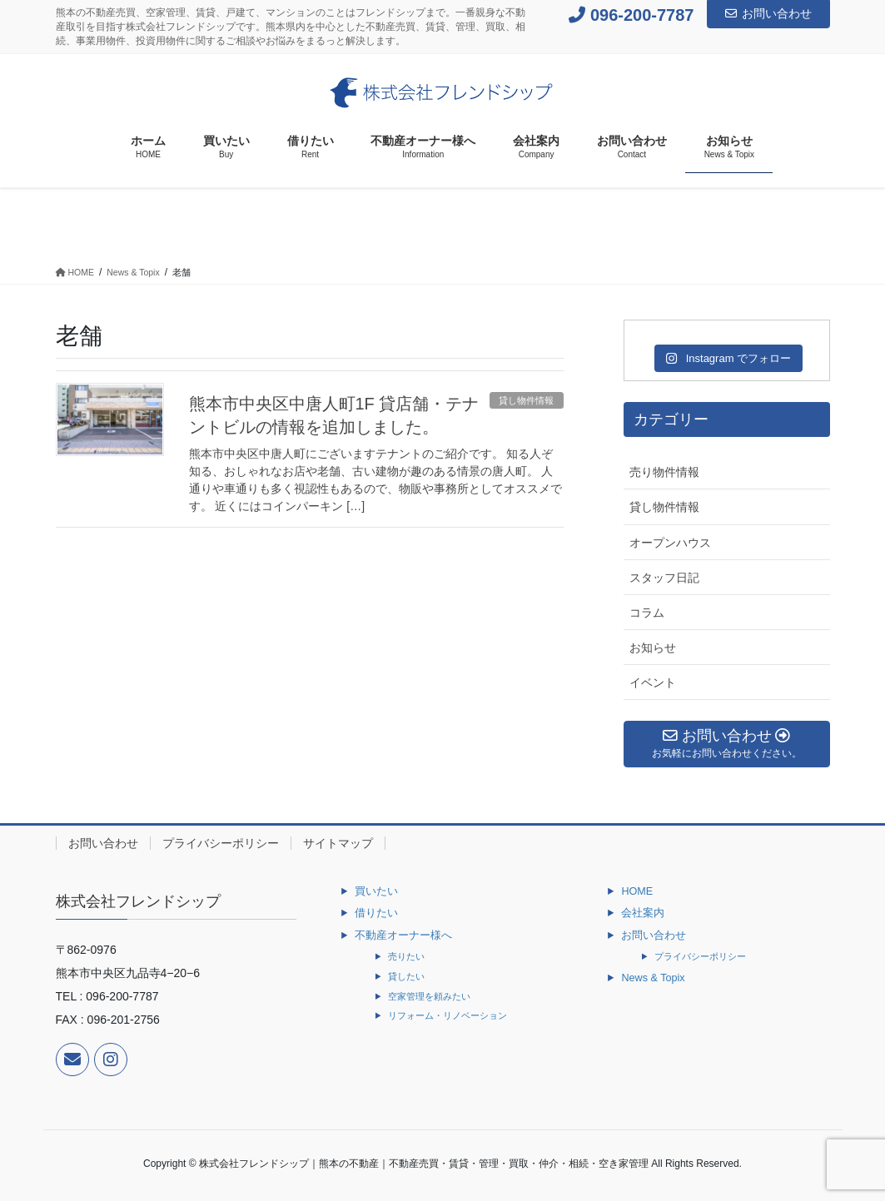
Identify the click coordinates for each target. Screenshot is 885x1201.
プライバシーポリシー (220, 843)
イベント (652, 682)
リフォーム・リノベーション (447, 1015)
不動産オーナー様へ (403, 935)
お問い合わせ (768, 13)
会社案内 (642, 913)
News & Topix (652, 978)
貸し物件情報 (526, 400)
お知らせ (652, 647)
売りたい (406, 956)
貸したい (406, 976)
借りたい (376, 913)
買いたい (376, 891)
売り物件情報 (664, 472)
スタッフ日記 (664, 577)
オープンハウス (670, 542)
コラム (646, 612)
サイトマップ (338, 843)
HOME (637, 891)
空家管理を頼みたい (429, 996)
